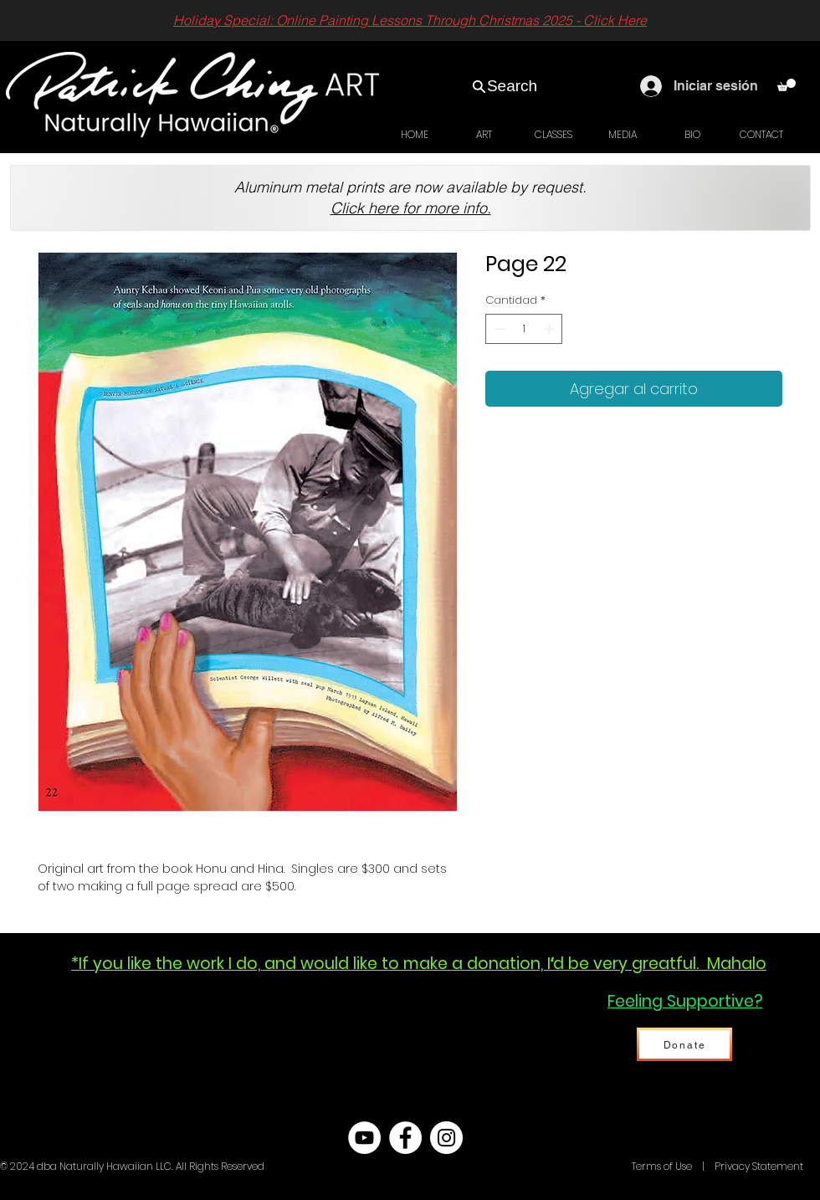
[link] (786, 85)
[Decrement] (498, 329)
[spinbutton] (524, 329)
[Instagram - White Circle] (446, 1137)
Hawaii (612, 1166)
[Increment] (551, 329)
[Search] (504, 86)
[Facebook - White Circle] (405, 1137)
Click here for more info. (411, 208)
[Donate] (684, 1044)
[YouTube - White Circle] (364, 1137)
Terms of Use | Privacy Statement (716, 1166)
